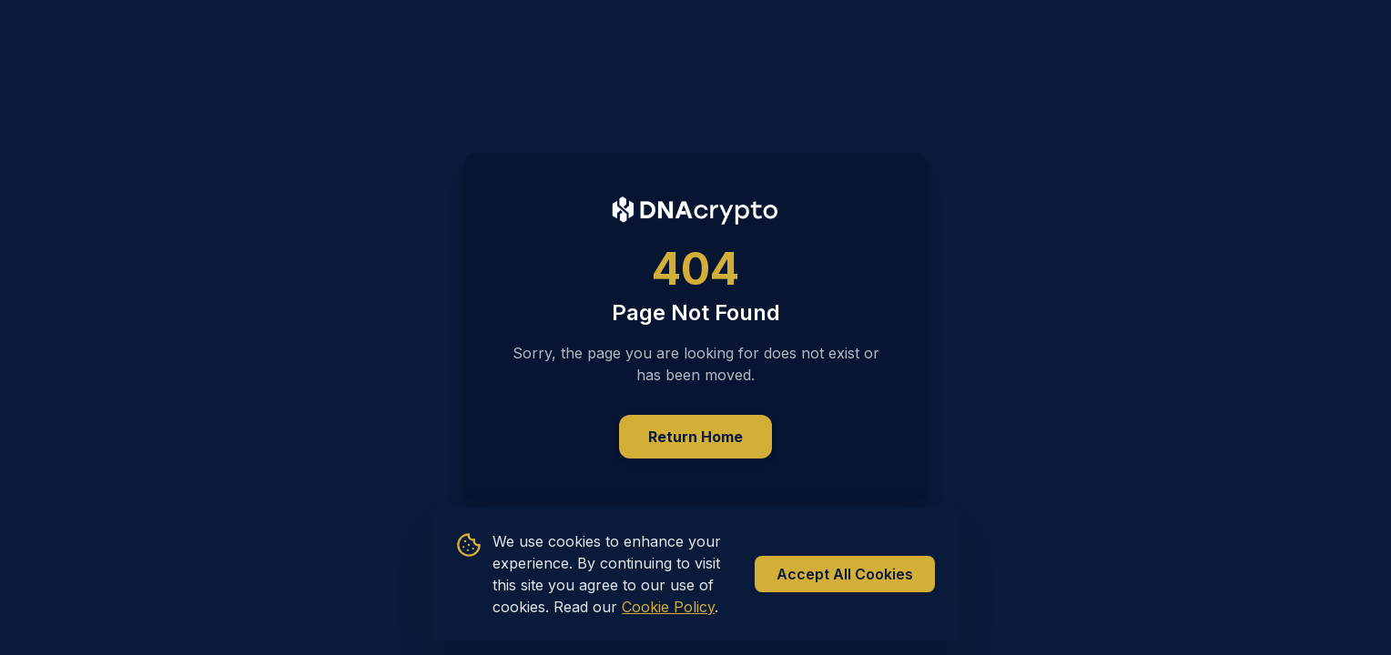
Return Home (695, 437)
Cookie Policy (668, 607)
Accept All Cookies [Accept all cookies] (845, 574)
